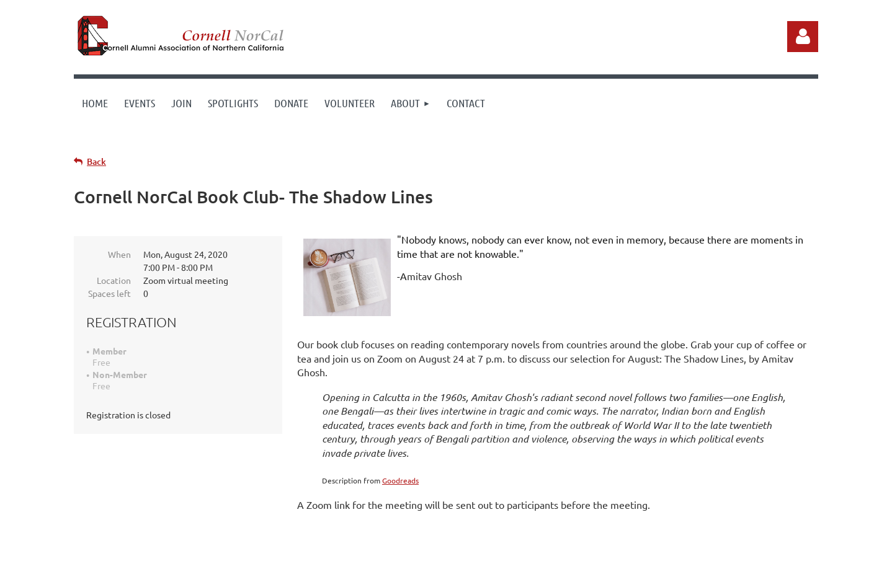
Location (114, 280)
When (119, 254)
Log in (802, 36)
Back (96, 161)
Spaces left (109, 293)
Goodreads (400, 480)
